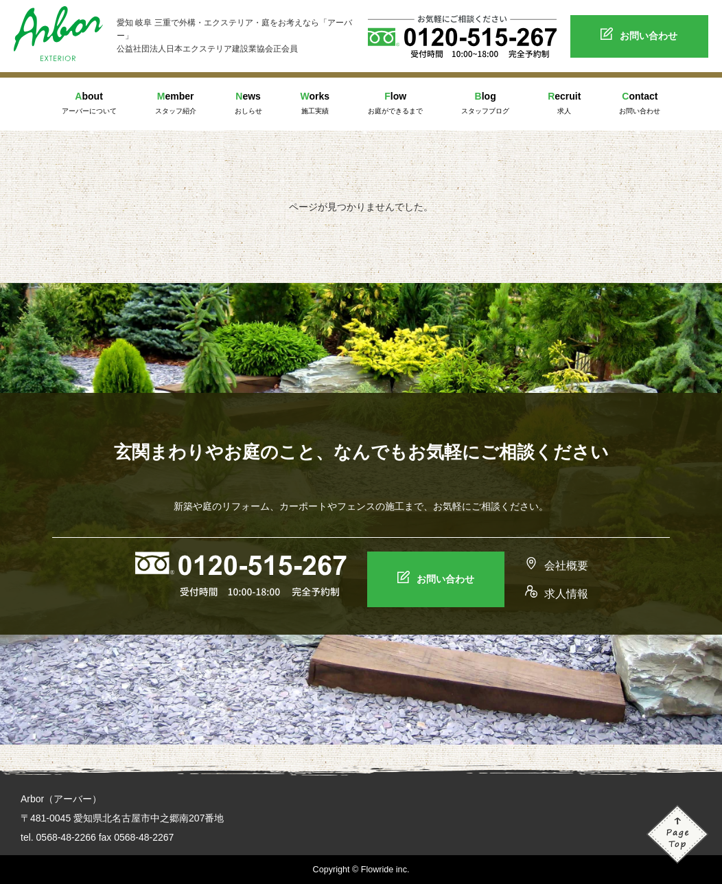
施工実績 (315, 102)
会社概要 (556, 565)
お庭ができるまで (395, 102)
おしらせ (248, 102)
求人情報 (556, 594)
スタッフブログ (485, 102)
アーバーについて (89, 102)
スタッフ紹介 (175, 102)
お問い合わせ (639, 35)
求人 (564, 102)
